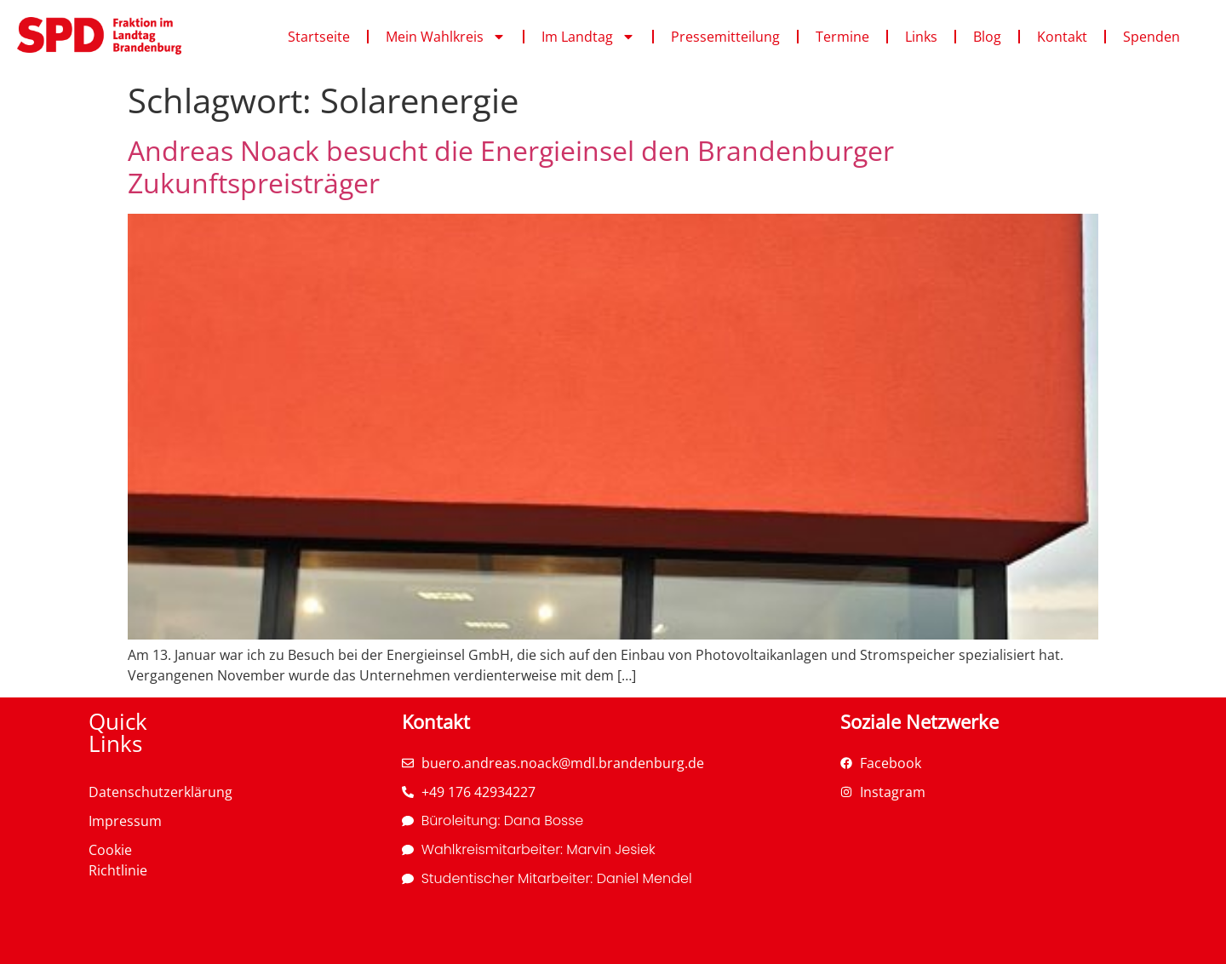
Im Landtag (588, 36)
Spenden (1151, 36)
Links (921, 36)
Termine (842, 36)
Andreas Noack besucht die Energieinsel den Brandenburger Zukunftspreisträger (511, 166)
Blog (987, 36)
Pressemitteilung (725, 36)
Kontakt (1062, 36)
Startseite (319, 36)
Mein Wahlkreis (446, 36)
